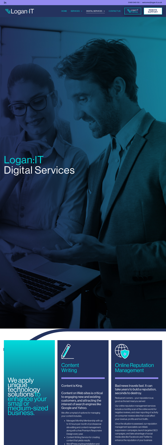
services (76, 11)
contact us (114, 11)
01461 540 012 (134, 2)
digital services (95, 11)
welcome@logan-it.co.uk (152, 2)
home (64, 11)
